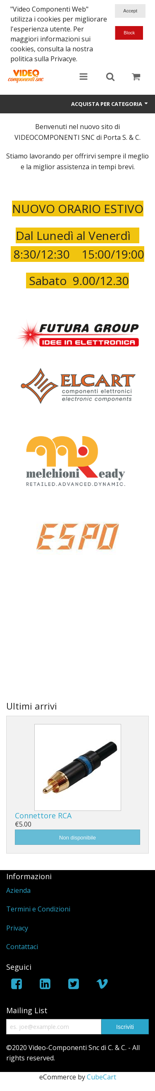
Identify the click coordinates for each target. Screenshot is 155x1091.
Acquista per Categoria (110, 104)
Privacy (17, 928)
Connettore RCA (43, 815)
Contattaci (22, 946)
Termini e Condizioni (38, 909)
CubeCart (101, 1076)
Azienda (18, 890)
